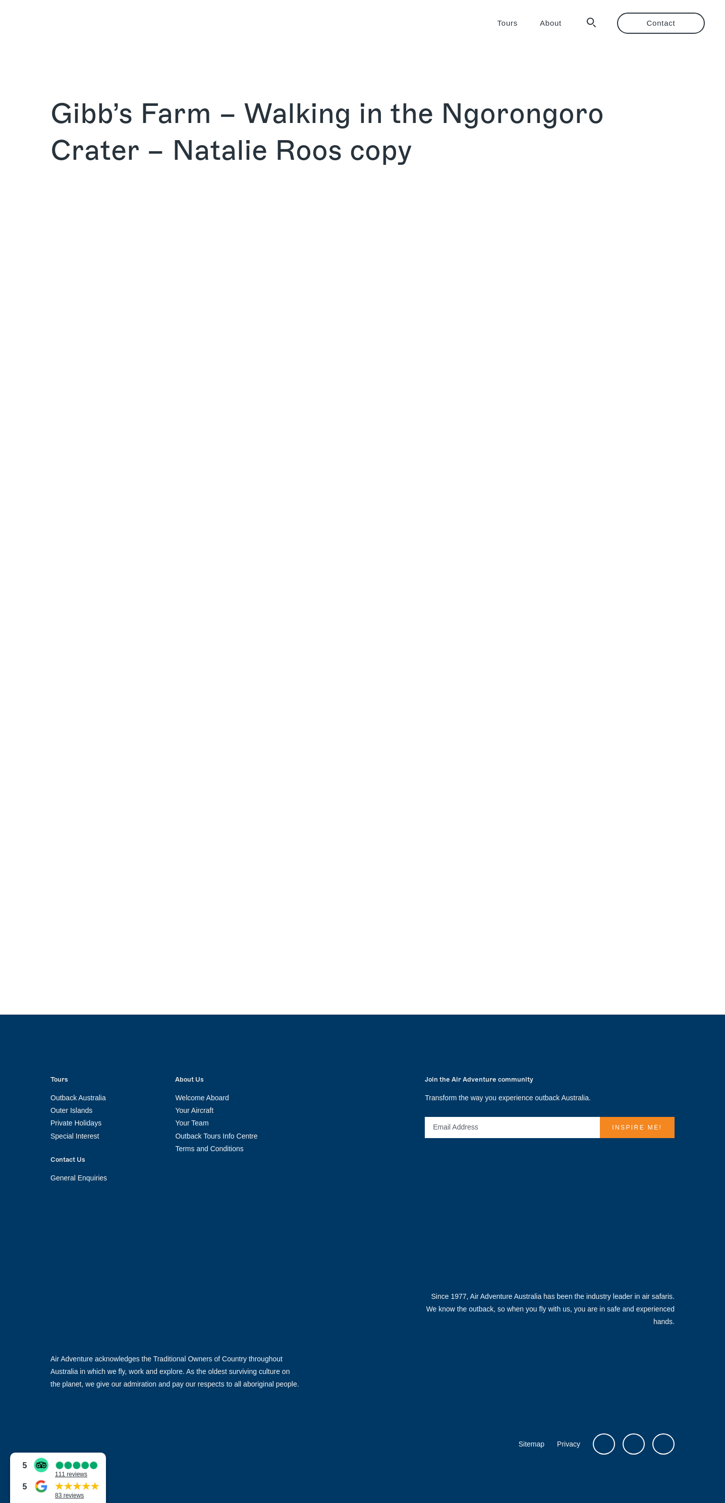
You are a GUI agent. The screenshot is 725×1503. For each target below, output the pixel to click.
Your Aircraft (194, 1110)
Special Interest (74, 1136)
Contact (661, 23)
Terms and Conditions (209, 1149)
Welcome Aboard (202, 1098)
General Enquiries (78, 1178)
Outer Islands (71, 1110)
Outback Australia (78, 1098)
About (551, 23)
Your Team (191, 1123)
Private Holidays (75, 1123)
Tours (507, 23)
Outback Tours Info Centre (216, 1136)
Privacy (568, 1444)
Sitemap (531, 1444)
